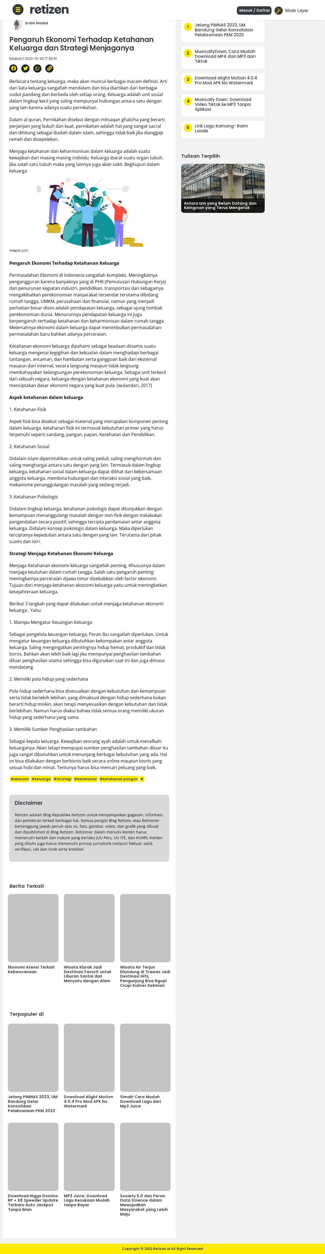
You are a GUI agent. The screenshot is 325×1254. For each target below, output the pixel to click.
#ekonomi (20, 779)
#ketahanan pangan (119, 779)
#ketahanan (85, 779)
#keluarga (41, 779)
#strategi (62, 779)
